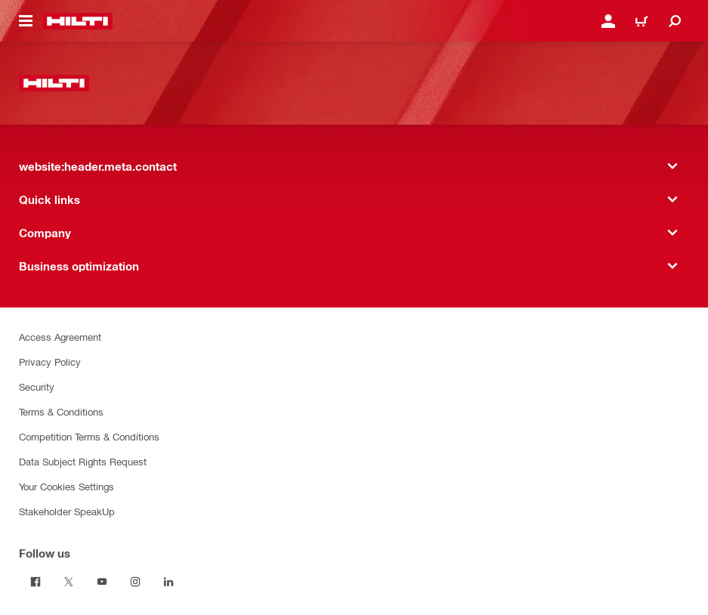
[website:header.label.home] (77, 21)
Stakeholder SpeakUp (67, 511)
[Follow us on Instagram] (135, 581)
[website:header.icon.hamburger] (25, 21)
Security (36, 386)
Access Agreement (60, 336)
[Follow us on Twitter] (68, 581)
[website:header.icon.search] (674, 21)
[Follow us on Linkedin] (168, 581)
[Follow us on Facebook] (35, 581)
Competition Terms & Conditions (89, 436)
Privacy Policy (50, 361)
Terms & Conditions (61, 411)
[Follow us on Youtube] (102, 581)
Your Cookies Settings (66, 486)
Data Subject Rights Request (83, 461)
